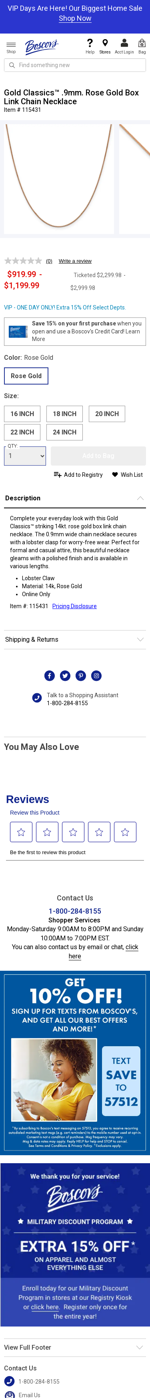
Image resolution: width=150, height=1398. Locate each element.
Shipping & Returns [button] (31, 639)
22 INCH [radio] (22, 432)
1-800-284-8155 (67, 703)
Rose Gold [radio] (26, 376)
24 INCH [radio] (64, 432)
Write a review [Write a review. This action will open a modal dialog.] (75, 261)
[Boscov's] (42, 47)
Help (90, 46)
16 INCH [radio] (22, 414)
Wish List (132, 475)
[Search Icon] (12, 65)
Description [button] (22, 498)
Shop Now (75, 18)
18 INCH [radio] (64, 414)
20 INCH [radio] (107, 414)
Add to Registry (83, 475)
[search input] (75, 65)
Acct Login (124, 46)
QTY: (13, 446)
